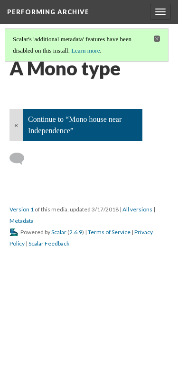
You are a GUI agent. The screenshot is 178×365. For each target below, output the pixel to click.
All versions (137, 209)
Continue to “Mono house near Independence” (75, 125)
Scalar (58, 232)
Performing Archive (48, 12)
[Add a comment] (21, 159)
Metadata (21, 220)
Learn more (85, 50)
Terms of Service (109, 232)
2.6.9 (75, 232)
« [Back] (16, 125)
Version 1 (21, 209)
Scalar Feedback (48, 243)
